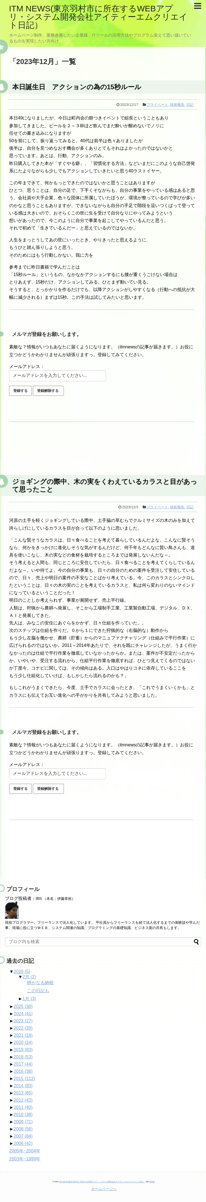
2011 (23, 1107)
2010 (23, 1114)
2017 (23, 1064)
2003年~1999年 (25, 1159)
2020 (23, 1042)
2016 (23, 1071)
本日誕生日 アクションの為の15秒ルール (77, 87)
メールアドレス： (27, 366)
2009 (23, 1121)
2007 (23, 1136)
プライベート (157, 105)
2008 (23, 1129)
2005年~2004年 (25, 1151)
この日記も (38, 990)
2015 (24, 1078)
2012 (23, 1100)
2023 (23, 1021)
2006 (23, 1143)
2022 (23, 1028)
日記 (190, 105)
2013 (23, 1093)
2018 (23, 1057)
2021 (23, 1035)
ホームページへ (103, 1189)
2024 (23, 1013)
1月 (29, 998)
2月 (29, 976)
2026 (22, 971)
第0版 (152, 1182)
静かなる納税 (40, 982)
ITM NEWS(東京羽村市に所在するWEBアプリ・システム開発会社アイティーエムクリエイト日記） (98, 17)
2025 (23, 1006)
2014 (23, 1085)
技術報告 (177, 105)
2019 (23, 1049)
